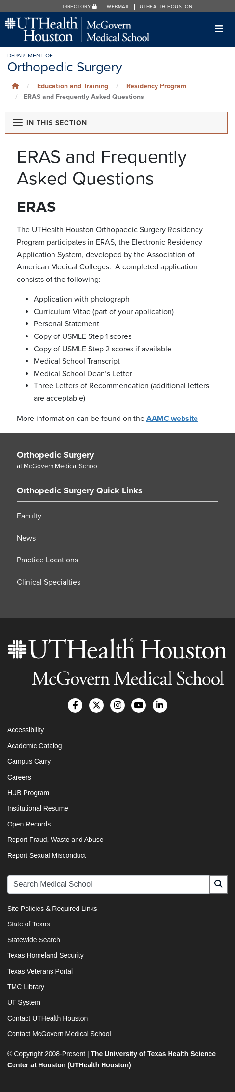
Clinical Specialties (48, 582)
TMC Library (25, 987)
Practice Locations (47, 560)
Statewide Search (33, 940)
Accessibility (25, 730)
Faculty (29, 516)
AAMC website (172, 418)
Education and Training (72, 86)
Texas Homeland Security (45, 955)
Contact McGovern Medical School (59, 1033)
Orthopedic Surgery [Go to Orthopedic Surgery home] (55, 454)
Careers (19, 777)
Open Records (29, 824)
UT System (23, 1002)
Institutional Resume (37, 808)
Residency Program (156, 86)
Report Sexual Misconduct (46, 855)
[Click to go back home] (15, 86)
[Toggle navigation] (219, 29)
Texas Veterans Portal (40, 971)
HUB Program (28, 793)
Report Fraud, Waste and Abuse (55, 839)
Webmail (118, 7)
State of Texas (28, 924)
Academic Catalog (34, 746)
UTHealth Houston (166, 7)
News (26, 538)
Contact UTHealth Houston (47, 1018)
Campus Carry (29, 761)
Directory (80, 7)
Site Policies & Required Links (52, 908)
